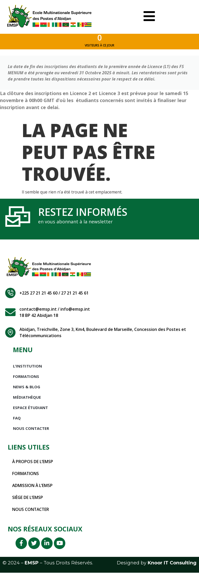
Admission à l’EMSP (32, 486)
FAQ (17, 418)
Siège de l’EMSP (27, 498)
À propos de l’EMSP (32, 462)
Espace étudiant (30, 408)
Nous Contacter (31, 429)
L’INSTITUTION (27, 366)
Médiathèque (27, 398)
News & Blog (26, 387)
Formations (26, 377)
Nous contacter (31, 510)
